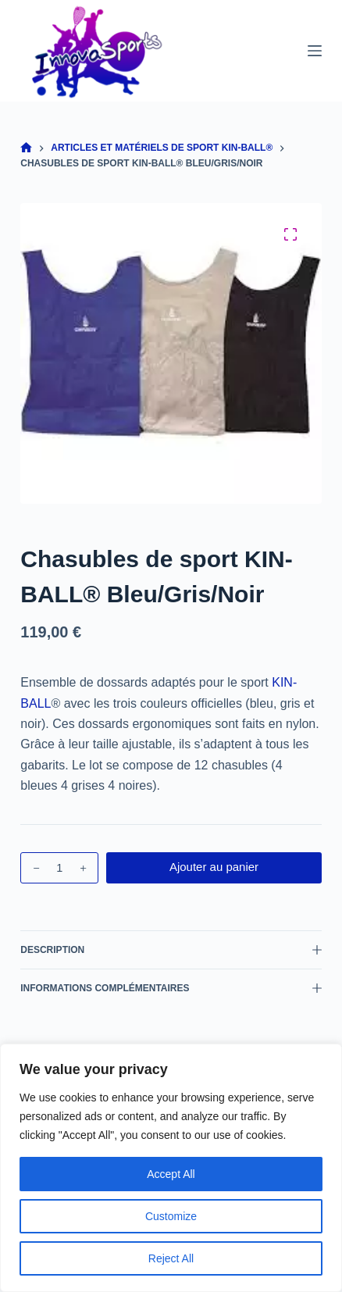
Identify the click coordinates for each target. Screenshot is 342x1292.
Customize (171, 1216)
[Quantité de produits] (59, 867)
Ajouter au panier (213, 866)
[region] (171, 1168)
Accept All (170, 1174)
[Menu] (315, 51)
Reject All (171, 1258)
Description (170, 949)
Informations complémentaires (170, 988)
